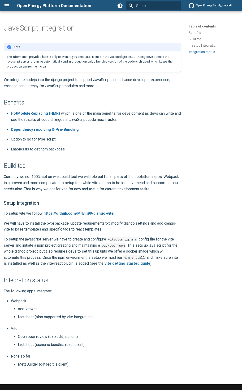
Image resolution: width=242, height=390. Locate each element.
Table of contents (202, 26)
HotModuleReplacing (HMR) (35, 113)
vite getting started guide (127, 263)
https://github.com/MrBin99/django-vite (78, 213)
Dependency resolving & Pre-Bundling (45, 129)
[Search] (153, 5)
